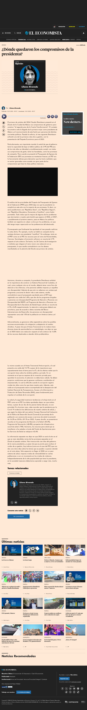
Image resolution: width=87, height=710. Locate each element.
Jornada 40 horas (42, 39)
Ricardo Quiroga (49, 567)
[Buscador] (17, 33)
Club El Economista (37, 673)
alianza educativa (55, 39)
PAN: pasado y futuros (8, 613)
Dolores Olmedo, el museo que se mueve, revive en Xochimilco (53, 560)
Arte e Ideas (47, 557)
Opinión (4, 45)
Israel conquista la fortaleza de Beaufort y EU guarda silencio (32, 640)
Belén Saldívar (70, 620)
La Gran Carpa (27, 560)
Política (68, 557)
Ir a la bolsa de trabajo (24, 692)
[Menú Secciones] (6, 33)
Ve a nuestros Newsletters (68, 127)
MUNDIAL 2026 (31, 39)
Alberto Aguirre (6, 620)
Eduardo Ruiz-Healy (71, 593)
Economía (68, 611)
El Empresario (26, 673)
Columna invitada (14, 473)
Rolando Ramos (70, 567)
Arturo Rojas (5, 593)
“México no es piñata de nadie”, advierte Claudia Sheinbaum (11, 587)
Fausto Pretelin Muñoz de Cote (52, 646)
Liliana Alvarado (15, 108)
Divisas (79, 39)
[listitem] (4, 116)
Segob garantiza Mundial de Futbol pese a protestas (31, 587)
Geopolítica (26, 637)
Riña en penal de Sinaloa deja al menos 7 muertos (53, 587)
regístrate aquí (75, 132)
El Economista (17, 673)
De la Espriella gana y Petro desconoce (52, 640)
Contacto (44, 679)
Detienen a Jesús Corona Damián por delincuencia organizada (30, 614)
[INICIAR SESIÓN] (83, 33)
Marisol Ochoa (6, 567)
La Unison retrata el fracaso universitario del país (74, 587)
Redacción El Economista (29, 567)
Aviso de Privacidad (17, 679)
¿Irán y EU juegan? (71, 640)
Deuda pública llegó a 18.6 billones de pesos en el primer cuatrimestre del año (11, 641)
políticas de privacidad (76, 681)
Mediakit (12, 676)
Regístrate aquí (64, 678)
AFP (25, 646)
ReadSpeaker (43, 117)
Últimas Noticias (11, 39)
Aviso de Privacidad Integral (32, 679)
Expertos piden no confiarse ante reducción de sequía (53, 614)
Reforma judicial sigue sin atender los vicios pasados (73, 560)
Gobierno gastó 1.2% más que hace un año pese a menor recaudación (74, 614)
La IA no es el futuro (8, 560)
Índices (72, 39)
